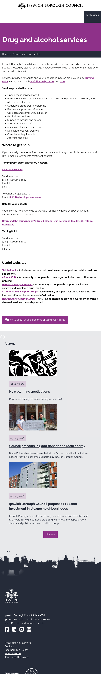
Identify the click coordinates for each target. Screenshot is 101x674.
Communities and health (26, 54)
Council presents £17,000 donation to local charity (47, 446)
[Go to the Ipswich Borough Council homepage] (50, 5)
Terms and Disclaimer (17, 657)
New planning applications (29, 391)
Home (5, 54)
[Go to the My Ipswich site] (92, 17)
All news (50, 534)
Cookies (9, 646)
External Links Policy (16, 649)
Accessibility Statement (18, 642)
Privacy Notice (13, 653)
